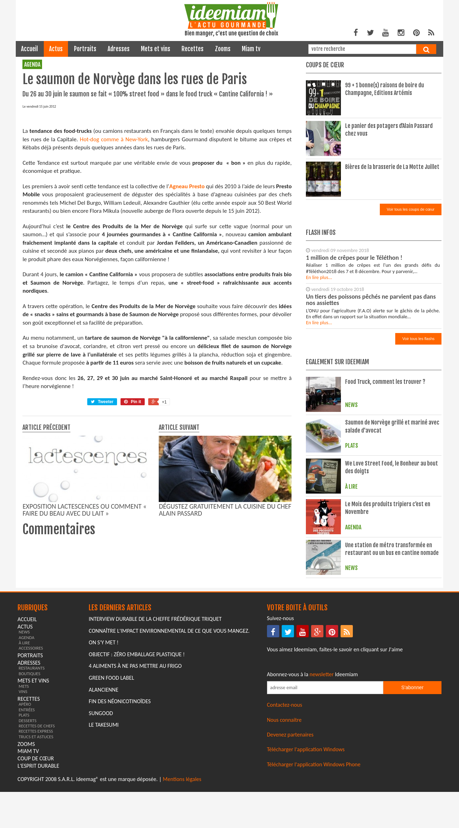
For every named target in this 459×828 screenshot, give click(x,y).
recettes (192, 49)
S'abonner (412, 781)
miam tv (251, 49)
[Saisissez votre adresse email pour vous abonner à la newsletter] (325, 781)
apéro (25, 798)
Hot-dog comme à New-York (114, 271)
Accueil (29, 49)
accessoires (31, 742)
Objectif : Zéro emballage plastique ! (137, 748)
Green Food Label (111, 771)
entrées (27, 803)
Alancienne (103, 783)
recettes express (36, 825)
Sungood (101, 807)
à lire (24, 736)
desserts (27, 814)
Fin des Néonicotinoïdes (120, 795)
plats (24, 809)
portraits (85, 49)
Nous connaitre (284, 813)
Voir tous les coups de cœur (410, 209)
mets (24, 780)
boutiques (29, 767)
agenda (32, 64)
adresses (119, 49)
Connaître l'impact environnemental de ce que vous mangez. (169, 724)
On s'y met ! (103, 736)
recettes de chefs (37, 819)
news (24, 725)
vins (23, 785)
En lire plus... (319, 277)
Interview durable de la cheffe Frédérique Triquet (155, 713)
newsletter (322, 768)
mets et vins (155, 49)
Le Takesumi (103, 818)
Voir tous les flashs (418, 339)
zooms (223, 49)
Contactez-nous (284, 798)
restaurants (31, 762)
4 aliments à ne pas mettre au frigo (135, 760)
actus (56, 49)
